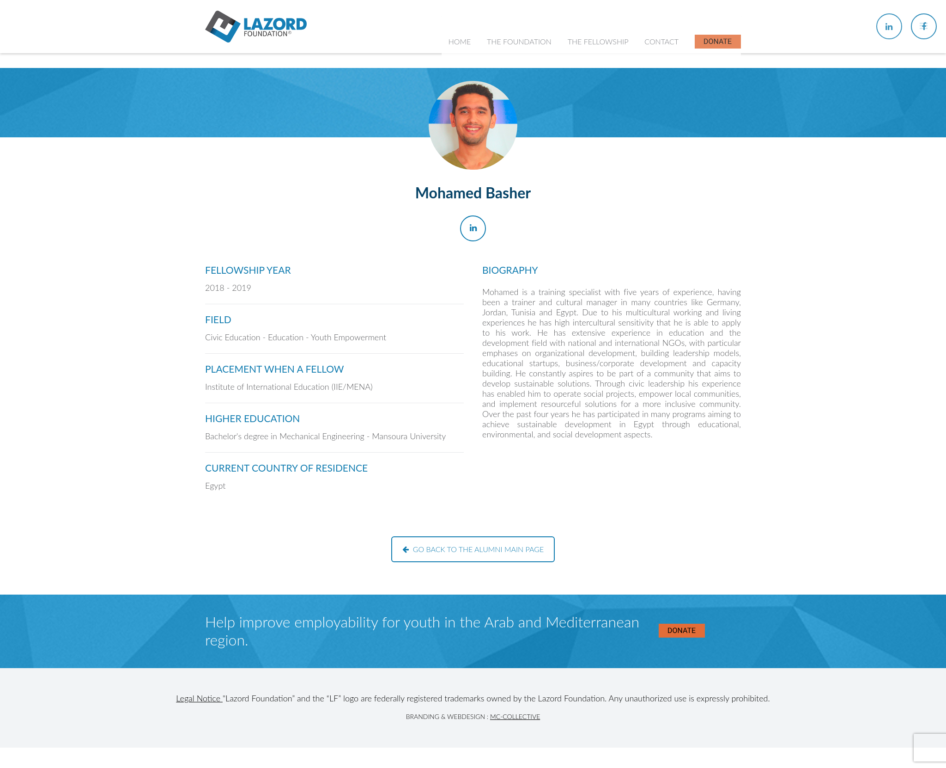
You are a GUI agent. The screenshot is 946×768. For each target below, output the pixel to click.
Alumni (584, 165)
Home (461, 64)
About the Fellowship (607, 111)
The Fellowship (599, 64)
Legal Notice (199, 698)
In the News (592, 183)
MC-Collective (515, 716)
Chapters (587, 129)
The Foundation (521, 64)
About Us (508, 111)
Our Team (508, 147)
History (504, 129)
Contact (662, 64)
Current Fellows (598, 147)
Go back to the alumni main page (473, 549)
